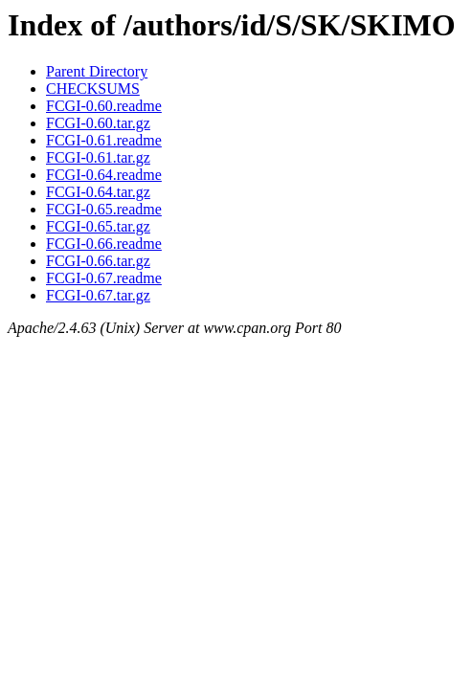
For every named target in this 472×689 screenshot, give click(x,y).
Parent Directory (96, 71)
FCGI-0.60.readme (104, 106)
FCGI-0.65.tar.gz (98, 226)
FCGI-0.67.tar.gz (98, 295)
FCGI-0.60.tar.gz (98, 123)
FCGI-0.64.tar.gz (98, 192)
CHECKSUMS (93, 88)
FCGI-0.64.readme (104, 175)
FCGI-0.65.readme (104, 209)
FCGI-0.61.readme (104, 140)
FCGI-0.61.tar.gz (98, 157)
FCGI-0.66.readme (104, 243)
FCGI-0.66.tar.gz (98, 261)
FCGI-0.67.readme (104, 278)
